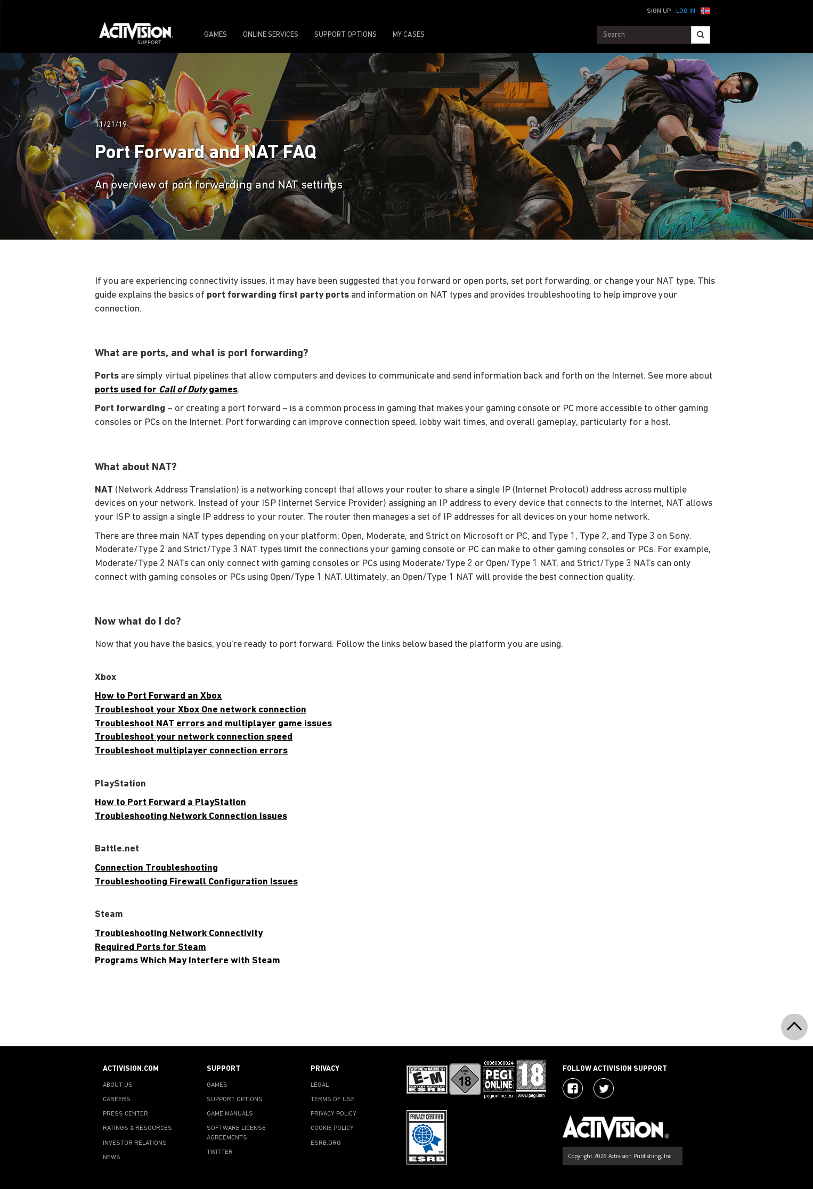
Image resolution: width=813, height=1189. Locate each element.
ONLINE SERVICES (270, 35)
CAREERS (117, 1099)
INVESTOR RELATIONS (135, 1143)
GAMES (215, 35)
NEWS (111, 1157)
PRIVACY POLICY (333, 1114)
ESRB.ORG (326, 1143)
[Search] (700, 35)
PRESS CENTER (125, 1114)
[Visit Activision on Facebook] (573, 1088)
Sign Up (659, 11)
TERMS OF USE (333, 1099)
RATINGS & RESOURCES (137, 1128)
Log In (685, 11)
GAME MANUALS (230, 1114)
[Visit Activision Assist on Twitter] (604, 1088)
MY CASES (409, 35)
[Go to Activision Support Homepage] (141, 35)
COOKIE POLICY (332, 1128)
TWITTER (220, 1152)
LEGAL (320, 1085)
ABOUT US (118, 1085)
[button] (705, 10)
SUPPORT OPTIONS (345, 35)
